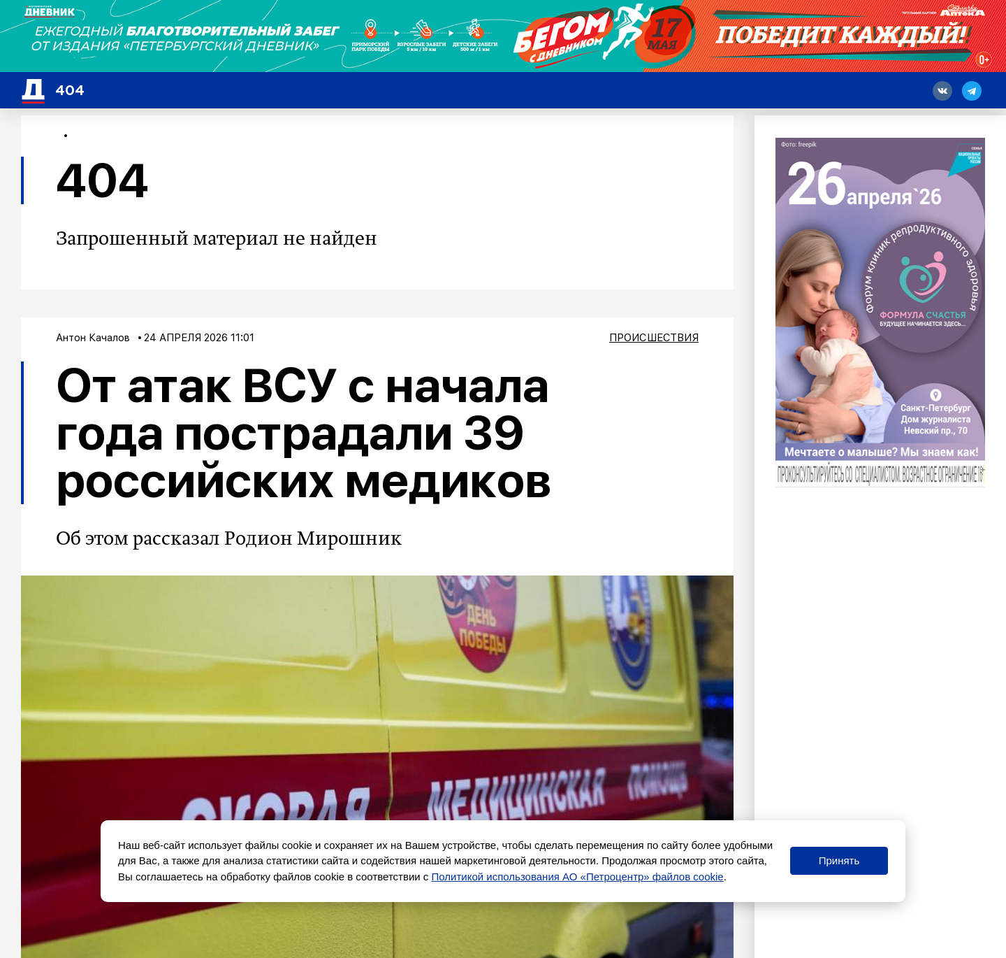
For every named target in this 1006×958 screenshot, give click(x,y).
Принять (839, 860)
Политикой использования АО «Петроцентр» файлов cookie (578, 876)
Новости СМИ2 (67, 932)
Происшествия (654, 337)
